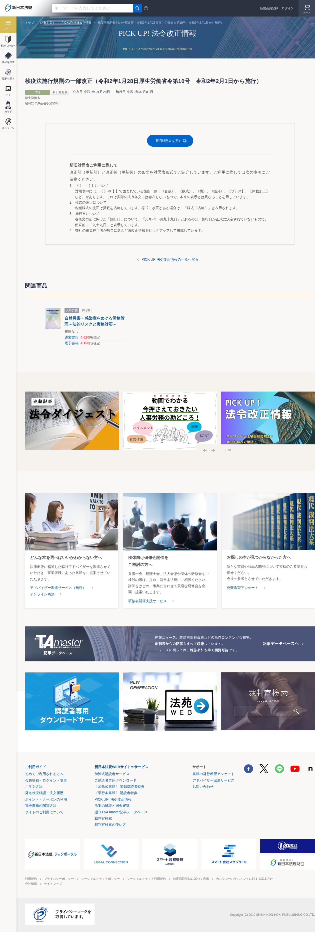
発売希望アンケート (242, 588)
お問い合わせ (203, 787)
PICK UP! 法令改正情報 (113, 799)
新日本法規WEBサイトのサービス (121, 767)
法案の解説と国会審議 (112, 806)
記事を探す (47, 22)
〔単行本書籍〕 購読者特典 (116, 793)
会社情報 (31, 884)
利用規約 (31, 879)
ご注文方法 (33, 787)
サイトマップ (53, 884)
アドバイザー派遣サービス (213, 780)
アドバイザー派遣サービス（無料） (58, 588)
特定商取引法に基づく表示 (191, 879)
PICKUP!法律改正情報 (77, 22)
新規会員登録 (269, 8)
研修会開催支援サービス (147, 601)
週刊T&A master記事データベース (121, 812)
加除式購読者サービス (112, 774)
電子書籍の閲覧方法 (40, 806)
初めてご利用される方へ (44, 774)
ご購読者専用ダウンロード (115, 780)
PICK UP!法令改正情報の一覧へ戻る (170, 259)
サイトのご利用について (44, 812)
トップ (29, 22)
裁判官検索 (103, 818)
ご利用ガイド (35, 767)
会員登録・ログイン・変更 (46, 780)
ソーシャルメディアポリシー (100, 879)
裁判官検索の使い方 (110, 825)
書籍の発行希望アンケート (213, 774)
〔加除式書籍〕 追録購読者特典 (119, 787)
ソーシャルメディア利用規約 (146, 879)
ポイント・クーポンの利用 (46, 799)
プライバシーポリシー (59, 879)
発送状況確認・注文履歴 (44, 793)
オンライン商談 (42, 594)
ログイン (288, 8)
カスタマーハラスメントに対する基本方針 (244, 879)
